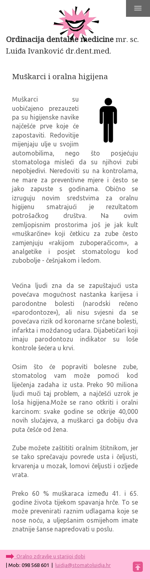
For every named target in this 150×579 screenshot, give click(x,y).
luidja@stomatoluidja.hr (83, 565)
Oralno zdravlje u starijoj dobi (49, 556)
